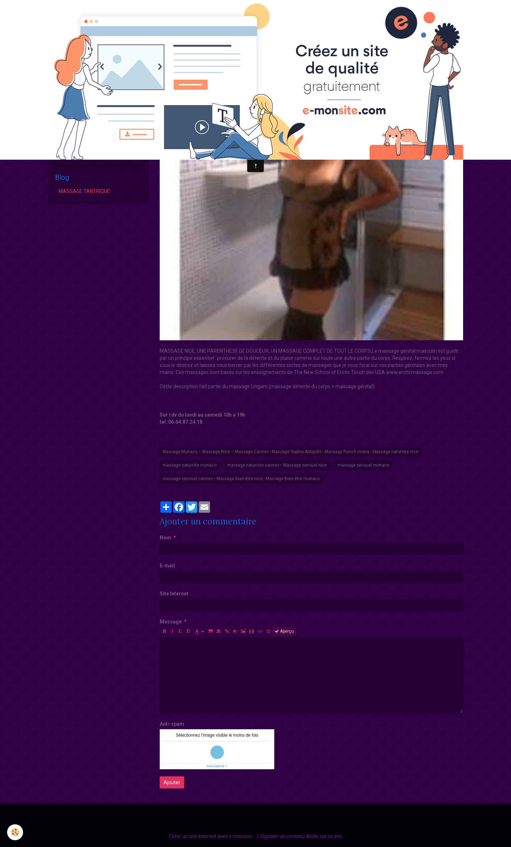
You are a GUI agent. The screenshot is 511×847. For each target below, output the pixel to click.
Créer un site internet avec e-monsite (210, 836)
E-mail (167, 565)
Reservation (72, 153)
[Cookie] (15, 832)
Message (171, 622)
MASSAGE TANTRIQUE (84, 191)
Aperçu (284, 631)
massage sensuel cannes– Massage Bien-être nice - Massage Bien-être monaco (241, 478)
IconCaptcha (216, 766)
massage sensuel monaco (363, 465)
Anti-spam (172, 724)
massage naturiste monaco (189, 465)
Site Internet (174, 593)
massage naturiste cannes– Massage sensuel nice (277, 465)
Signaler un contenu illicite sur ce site (301, 836)
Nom (165, 537)
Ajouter (172, 782)
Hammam (70, 141)
